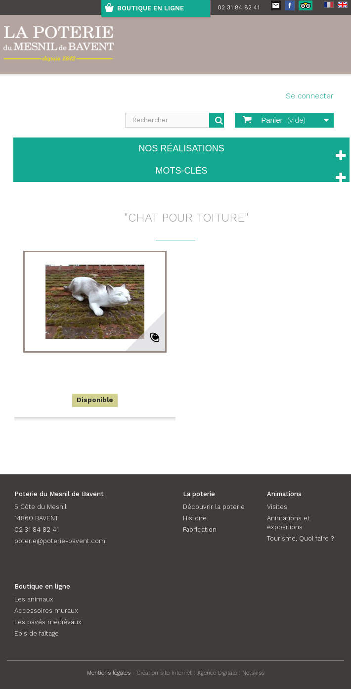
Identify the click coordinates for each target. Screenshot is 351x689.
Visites (277, 506)
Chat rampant (94, 364)
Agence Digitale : (219, 672)
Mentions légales (109, 672)
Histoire (195, 518)
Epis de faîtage (36, 633)
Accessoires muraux (46, 610)
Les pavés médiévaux (48, 622)
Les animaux (33, 599)
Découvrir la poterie (214, 506)
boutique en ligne (150, 8)
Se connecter (310, 96)
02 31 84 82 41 (239, 7)
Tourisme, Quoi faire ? (300, 538)
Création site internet (164, 672)
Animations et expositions (288, 522)
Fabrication (200, 529)
